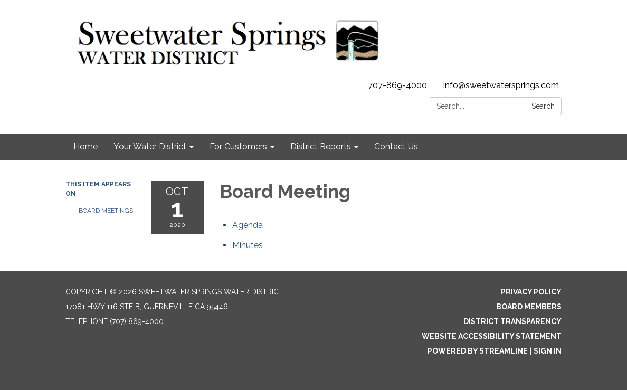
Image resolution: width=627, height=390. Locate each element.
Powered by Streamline (478, 351)
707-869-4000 (397, 85)
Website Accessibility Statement (492, 336)
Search (543, 106)
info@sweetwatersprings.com (501, 85)
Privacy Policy (531, 292)
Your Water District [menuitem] (149, 146)
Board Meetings (106, 210)
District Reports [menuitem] (320, 146)
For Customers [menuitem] (238, 146)
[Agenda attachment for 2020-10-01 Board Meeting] (247, 225)
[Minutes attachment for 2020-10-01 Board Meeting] (247, 245)
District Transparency (512, 321)
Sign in (548, 351)
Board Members (529, 306)
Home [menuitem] (85, 146)
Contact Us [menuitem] (396, 146)
